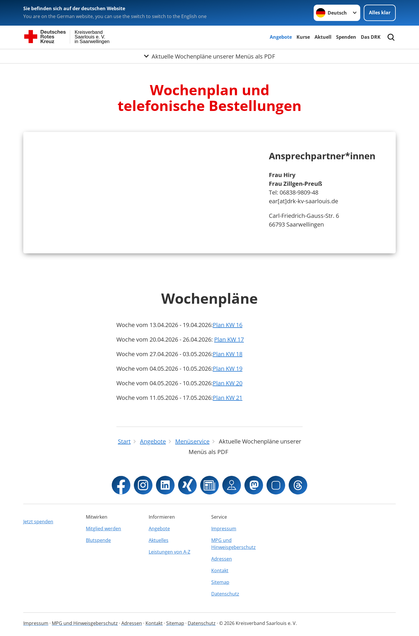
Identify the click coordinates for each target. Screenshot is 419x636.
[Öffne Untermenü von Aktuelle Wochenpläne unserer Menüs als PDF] (209, 56)
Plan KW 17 (229, 339)
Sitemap (220, 582)
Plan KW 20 (227, 383)
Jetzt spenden (38, 521)
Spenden (346, 37)
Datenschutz (225, 594)
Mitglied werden (103, 528)
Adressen (221, 559)
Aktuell (323, 37)
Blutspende (98, 540)
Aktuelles (158, 540)
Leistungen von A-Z (169, 552)
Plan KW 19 (227, 368)
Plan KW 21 (227, 398)
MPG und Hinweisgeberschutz (233, 543)
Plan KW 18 (227, 354)
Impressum (223, 528)
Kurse (303, 37)
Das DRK (371, 37)
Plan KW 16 (227, 325)
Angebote (281, 37)
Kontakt (219, 570)
